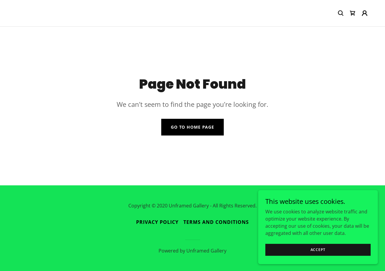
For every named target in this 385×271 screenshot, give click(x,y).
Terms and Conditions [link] (216, 222)
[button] (365, 13)
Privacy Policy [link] (157, 222)
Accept (318, 261)
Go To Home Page (192, 127)
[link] (353, 13)
